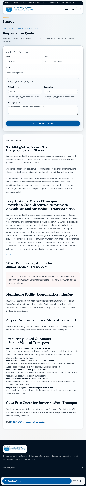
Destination (48, 87)
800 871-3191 (69, 9)
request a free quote (34, 422)
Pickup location (13, 87)
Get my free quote (43, 123)
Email (8, 68)
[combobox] (25, 91)
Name (8, 57)
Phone (46, 57)
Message (16, 103)
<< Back (9, 255)
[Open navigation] (78, 9)
